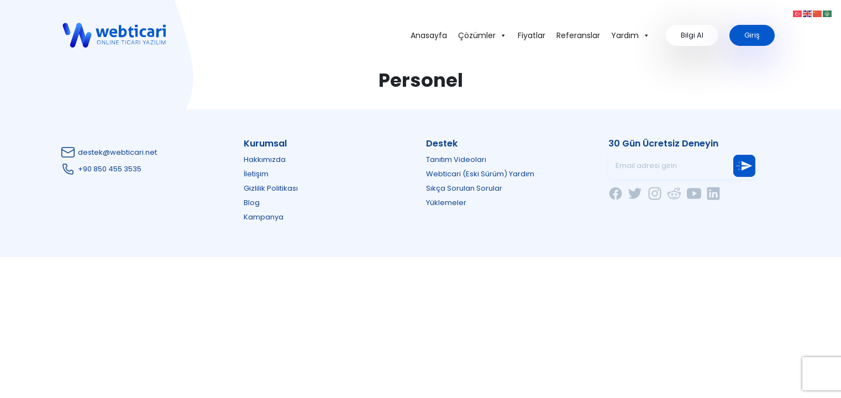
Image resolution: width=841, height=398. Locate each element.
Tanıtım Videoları (456, 159)
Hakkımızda (265, 159)
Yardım (630, 35)
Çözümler (482, 35)
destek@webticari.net (117, 152)
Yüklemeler (446, 202)
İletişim (256, 174)
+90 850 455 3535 (109, 169)
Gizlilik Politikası (271, 188)
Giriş (752, 35)
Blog (252, 202)
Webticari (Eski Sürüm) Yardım (480, 174)
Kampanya (263, 217)
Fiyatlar (531, 35)
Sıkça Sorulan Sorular (464, 188)
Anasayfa (429, 35)
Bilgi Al (692, 35)
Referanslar (578, 35)
